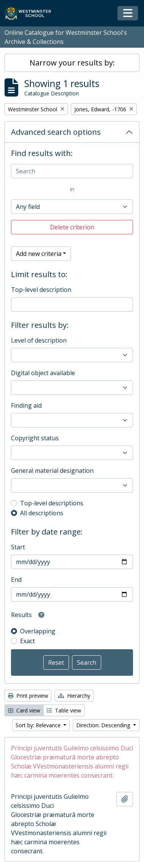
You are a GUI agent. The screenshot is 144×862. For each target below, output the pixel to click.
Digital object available (43, 373)
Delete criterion (72, 227)
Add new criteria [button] (38, 253)
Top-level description (41, 289)
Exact (27, 641)
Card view (24, 710)
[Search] (72, 171)
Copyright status (35, 438)
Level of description (39, 340)
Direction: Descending (103, 725)
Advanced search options (56, 132)
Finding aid (26, 405)
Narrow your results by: (72, 63)
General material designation (52, 470)
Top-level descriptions (51, 503)
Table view (64, 710)
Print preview (28, 695)
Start (18, 547)
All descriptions (41, 513)
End (16, 579)
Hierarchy (74, 695)
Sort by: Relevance (39, 725)
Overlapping (37, 631)
